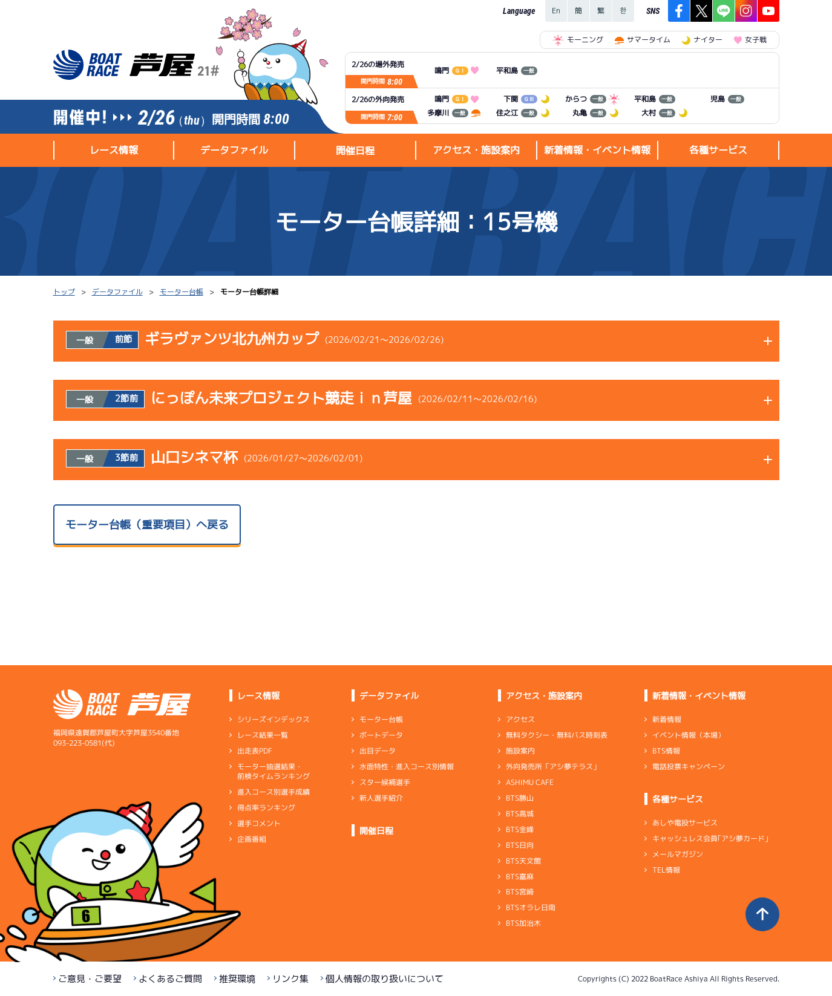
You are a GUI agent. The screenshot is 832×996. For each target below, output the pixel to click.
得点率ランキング (266, 807)
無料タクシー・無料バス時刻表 (556, 735)
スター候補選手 (384, 782)
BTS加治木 (522, 923)
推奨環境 (237, 978)
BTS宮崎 (519, 892)
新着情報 (666, 719)
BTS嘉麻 (519, 876)
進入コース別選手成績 (273, 792)
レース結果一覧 (262, 735)
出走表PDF (254, 751)
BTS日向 (519, 845)
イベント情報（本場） (688, 735)
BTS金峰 (519, 829)
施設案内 (519, 751)
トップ (64, 292)
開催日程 (355, 150)
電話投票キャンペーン (688, 766)
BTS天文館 (522, 861)
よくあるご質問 (170, 978)
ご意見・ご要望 (90, 978)
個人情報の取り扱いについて (385, 978)
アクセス (519, 719)
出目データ (377, 751)
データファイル (117, 292)
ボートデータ (380, 735)
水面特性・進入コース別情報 (406, 766)
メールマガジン (677, 854)
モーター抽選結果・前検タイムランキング (273, 771)
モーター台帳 (181, 292)
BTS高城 (519, 814)
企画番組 (251, 839)
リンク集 (290, 978)
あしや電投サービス (684, 823)
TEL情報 (666, 870)
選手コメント (258, 823)
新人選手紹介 (380, 798)
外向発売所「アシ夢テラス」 (552, 766)
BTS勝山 (519, 798)
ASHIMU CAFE (529, 782)
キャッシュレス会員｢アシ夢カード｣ (710, 838)
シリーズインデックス (273, 719)
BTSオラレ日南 (530, 907)
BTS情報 (666, 751)
